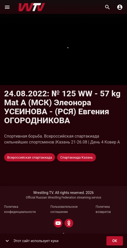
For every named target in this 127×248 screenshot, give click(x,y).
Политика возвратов (103, 209)
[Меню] (7, 7)
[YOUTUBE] (58, 223)
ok (114, 241)
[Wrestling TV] (32, 7)
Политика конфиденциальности (20, 209)
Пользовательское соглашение (64, 209)
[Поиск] (107, 7)
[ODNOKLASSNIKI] (69, 223)
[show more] (7, 241)
